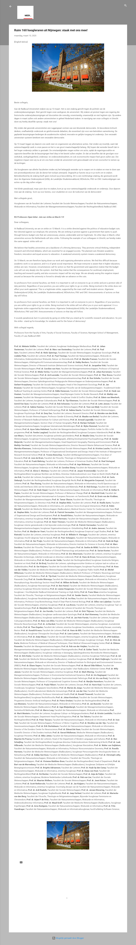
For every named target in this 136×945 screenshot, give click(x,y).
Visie (27, 15)
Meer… (37, 15)
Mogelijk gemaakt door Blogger (68, 938)
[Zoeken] (125, 6)
